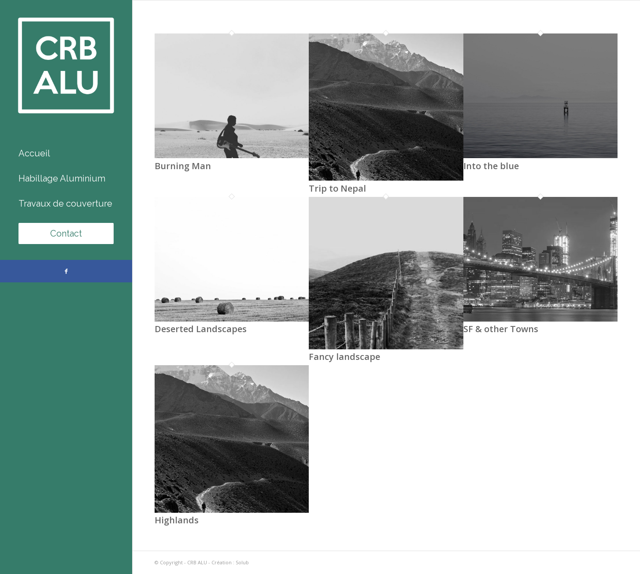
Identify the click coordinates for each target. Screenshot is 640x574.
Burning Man (183, 166)
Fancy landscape (344, 357)
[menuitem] (66, 153)
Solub (242, 562)
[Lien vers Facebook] (66, 271)
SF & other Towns (500, 329)
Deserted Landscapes (201, 329)
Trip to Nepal (337, 188)
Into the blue (491, 166)
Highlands (177, 520)
